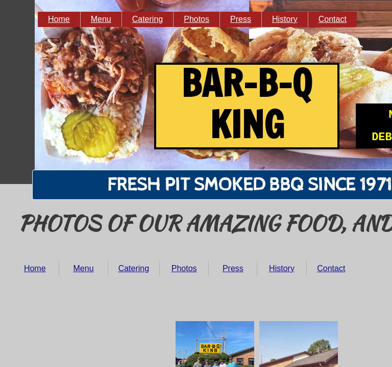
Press (233, 268)
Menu (84, 268)
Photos (184, 268)
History (282, 268)
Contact (331, 268)
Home (35, 268)
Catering (133, 268)
